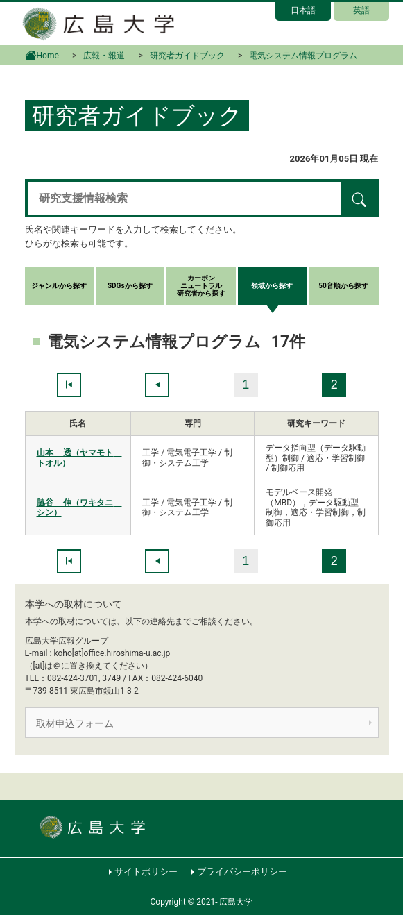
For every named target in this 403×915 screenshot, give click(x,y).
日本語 (303, 10)
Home (42, 54)
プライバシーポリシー (242, 871)
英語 (361, 10)
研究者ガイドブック (187, 55)
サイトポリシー (146, 871)
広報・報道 (104, 55)
